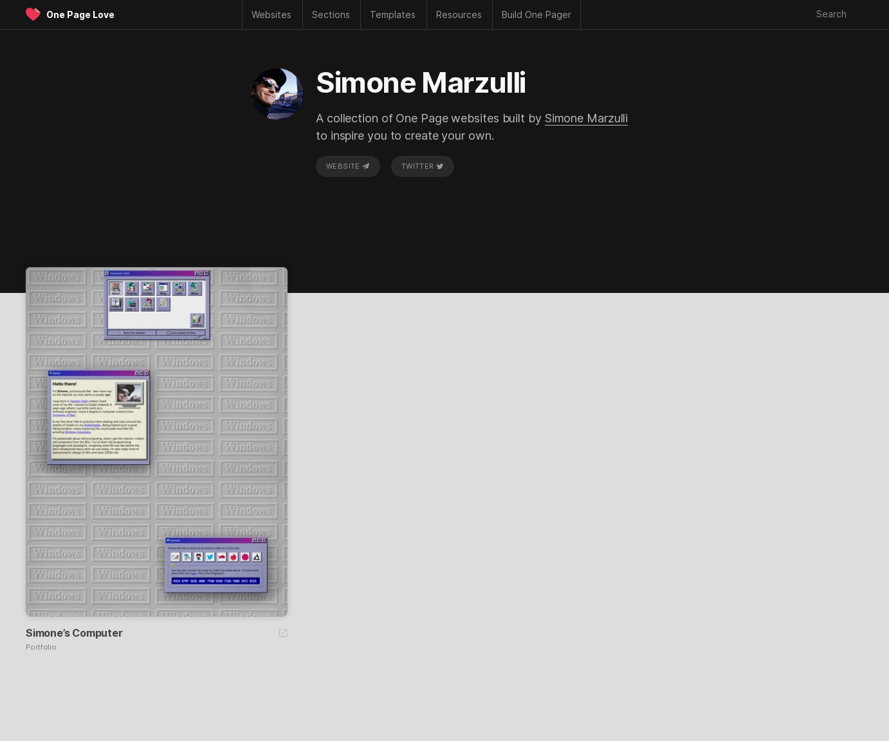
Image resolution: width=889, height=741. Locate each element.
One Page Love (80, 14)
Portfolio (41, 647)
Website (348, 166)
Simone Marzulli (586, 118)
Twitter (422, 166)
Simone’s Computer (74, 632)
